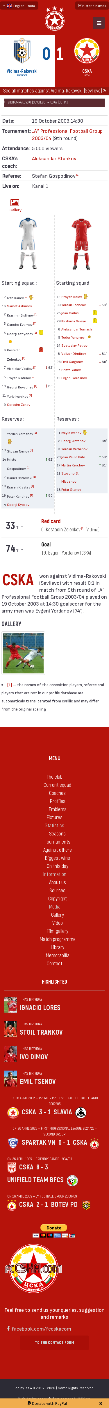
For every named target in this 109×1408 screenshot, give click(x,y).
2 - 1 (42, 1204)
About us (57, 882)
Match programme (58, 939)
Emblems (58, 809)
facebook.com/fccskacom (41, 1328)
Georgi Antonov (73, 441)
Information (54, 874)
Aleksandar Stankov (54, 158)
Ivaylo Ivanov (74, 433)
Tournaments (57, 842)
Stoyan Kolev (74, 297)
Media (54, 907)
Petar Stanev (71, 489)
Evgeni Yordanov (74, 378)
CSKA (29, 1112)
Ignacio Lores (40, 1008)
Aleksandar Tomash (76, 329)
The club (54, 777)
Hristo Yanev (71, 370)
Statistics (54, 825)
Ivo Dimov (34, 1057)
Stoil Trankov (41, 1032)
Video (57, 923)
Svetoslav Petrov (74, 345)
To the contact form (54, 1342)
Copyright (57, 898)
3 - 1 (45, 1112)
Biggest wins (57, 858)
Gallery (16, 205)
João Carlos (70, 313)
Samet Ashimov (19, 306)
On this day (57, 866)
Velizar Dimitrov (73, 353)
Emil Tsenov (38, 1082)
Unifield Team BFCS (35, 1180)
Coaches (57, 793)
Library (57, 947)
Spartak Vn (39, 1142)
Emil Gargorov (72, 361)
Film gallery (57, 931)
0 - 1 (64, 1142)
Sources (57, 890)
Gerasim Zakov (18, 404)
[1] (77, 174)
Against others (57, 850)
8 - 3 (42, 1167)
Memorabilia (57, 955)
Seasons (57, 834)
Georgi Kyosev (18, 504)
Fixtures (54, 817)
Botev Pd (64, 1204)
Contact (54, 963)
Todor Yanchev (76, 337)
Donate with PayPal (47, 1403)
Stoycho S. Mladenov (70, 477)
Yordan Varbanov (74, 449)
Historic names (92, 5)
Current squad (57, 785)
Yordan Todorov (73, 305)
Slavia (62, 1112)
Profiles (57, 801)
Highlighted (54, 982)
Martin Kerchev (73, 465)
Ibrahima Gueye (73, 321)
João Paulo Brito (73, 457)
